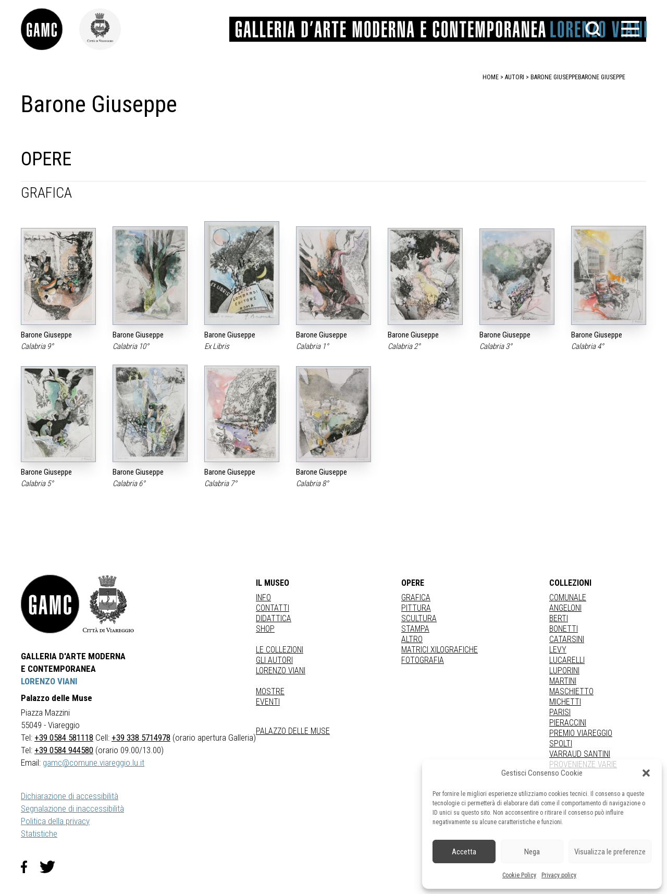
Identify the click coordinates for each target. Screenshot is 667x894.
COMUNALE (567, 597)
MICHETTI (565, 702)
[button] (646, 773)
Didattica (273, 618)
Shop (265, 629)
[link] (50, 29)
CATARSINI (566, 639)
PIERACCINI (567, 723)
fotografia (422, 660)
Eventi (268, 702)
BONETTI (563, 629)
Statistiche (39, 833)
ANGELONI (565, 608)
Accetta (464, 851)
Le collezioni (279, 650)
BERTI (558, 618)
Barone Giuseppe (601, 77)
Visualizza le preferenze (610, 851)
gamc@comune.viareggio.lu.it (93, 762)
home (491, 77)
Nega (532, 851)
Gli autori (274, 660)
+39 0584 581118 (63, 737)
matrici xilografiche (439, 650)
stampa (415, 629)
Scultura (419, 618)
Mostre (270, 691)
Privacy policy (558, 875)
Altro (412, 639)
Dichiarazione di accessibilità (69, 796)
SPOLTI (560, 743)
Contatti (272, 608)
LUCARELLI (567, 660)
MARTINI (562, 681)
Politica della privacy (55, 821)
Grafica (415, 597)
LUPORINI (564, 670)
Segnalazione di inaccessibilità (72, 808)
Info (263, 597)
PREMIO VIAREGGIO (580, 733)
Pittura (416, 608)
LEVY (557, 650)
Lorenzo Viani (280, 670)
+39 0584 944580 (63, 750)
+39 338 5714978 (141, 737)
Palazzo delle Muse (293, 731)
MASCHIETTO (571, 691)
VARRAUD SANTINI (579, 754)
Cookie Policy (519, 875)
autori (514, 77)
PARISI (560, 712)
